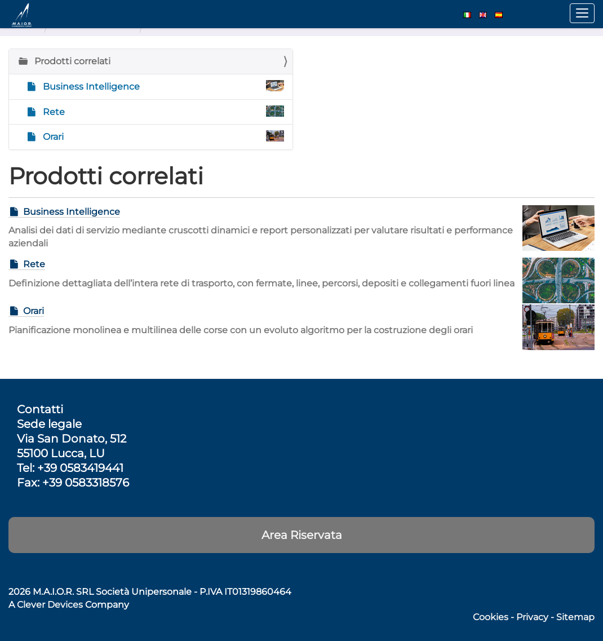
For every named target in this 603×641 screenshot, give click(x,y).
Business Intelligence (162, 86)
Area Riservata (301, 535)
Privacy (532, 617)
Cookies (490, 617)
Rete (162, 111)
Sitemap (575, 617)
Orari (162, 136)
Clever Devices (50, 604)
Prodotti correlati (71, 61)
